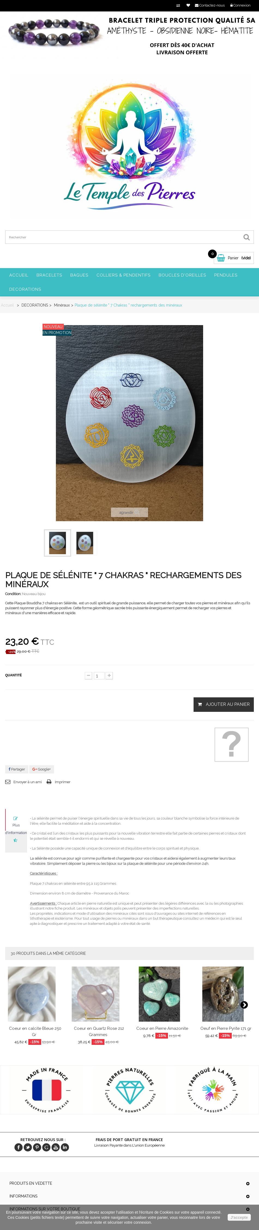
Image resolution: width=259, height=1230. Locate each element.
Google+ (41, 769)
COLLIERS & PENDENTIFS (123, 275)
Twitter (28, 1147)
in (65, 1147)
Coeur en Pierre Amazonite (162, 1028)
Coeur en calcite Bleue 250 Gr (35, 1031)
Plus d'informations (16, 827)
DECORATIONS (25, 289)
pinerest (37, 1147)
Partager (16, 769)
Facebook (18, 1147)
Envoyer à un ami (27, 782)
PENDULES (225, 275)
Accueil (18, 275)
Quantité (13, 675)
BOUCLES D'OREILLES (182, 275)
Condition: (13, 594)
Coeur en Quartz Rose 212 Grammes (99, 1031)
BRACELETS (49, 275)
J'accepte (239, 1217)
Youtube (56, 1147)
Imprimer (62, 782)
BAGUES (79, 275)
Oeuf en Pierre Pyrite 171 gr (225, 1028)
